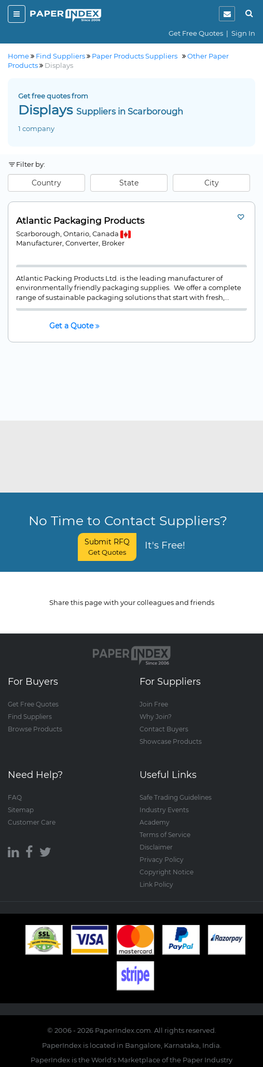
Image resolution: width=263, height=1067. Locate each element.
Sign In (243, 33)
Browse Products (35, 729)
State (129, 183)
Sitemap (21, 810)
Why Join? (156, 716)
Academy (155, 822)
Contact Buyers (164, 729)
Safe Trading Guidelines (176, 797)
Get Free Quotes (196, 33)
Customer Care (32, 822)
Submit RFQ (107, 546)
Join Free (154, 704)
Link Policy (156, 884)
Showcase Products (171, 741)
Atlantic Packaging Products (80, 221)
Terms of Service (165, 835)
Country (46, 183)
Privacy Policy (162, 859)
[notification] (227, 13)
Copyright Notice (166, 872)
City (211, 183)
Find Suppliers (30, 716)
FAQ (15, 797)
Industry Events (164, 810)
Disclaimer (156, 847)
